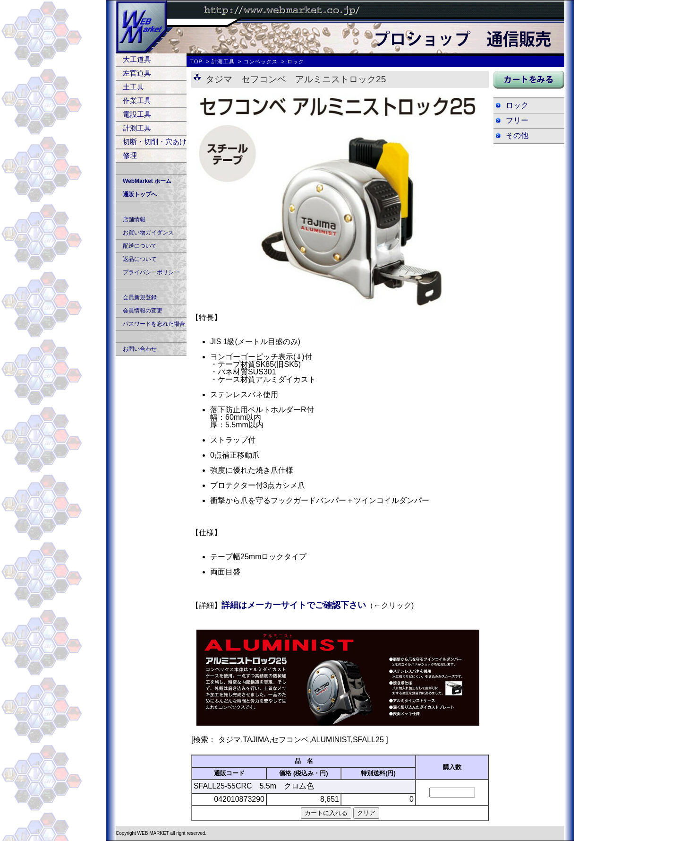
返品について (140, 259)
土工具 (133, 87)
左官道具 (137, 73)
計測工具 (137, 128)
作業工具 (137, 100)
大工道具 (137, 59)
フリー (517, 120)
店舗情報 (134, 219)
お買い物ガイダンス (148, 232)
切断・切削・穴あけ (155, 142)
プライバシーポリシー (151, 272)
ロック (517, 105)
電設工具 (137, 114)
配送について (140, 246)
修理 (130, 155)
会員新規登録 (140, 297)
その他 (517, 135)
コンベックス (261, 61)
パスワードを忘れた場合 (154, 324)
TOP (196, 61)
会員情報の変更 (142, 310)
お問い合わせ (140, 349)
